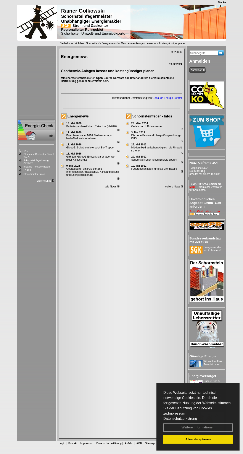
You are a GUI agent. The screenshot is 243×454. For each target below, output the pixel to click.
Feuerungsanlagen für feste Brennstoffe (154, 168)
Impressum (176, 413)
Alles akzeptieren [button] (198, 439)
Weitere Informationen (198, 427)
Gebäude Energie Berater (167, 97)
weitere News (174, 186)
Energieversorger (203, 376)
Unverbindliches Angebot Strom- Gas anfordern (205, 202)
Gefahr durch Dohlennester (147, 126)
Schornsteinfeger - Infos (152, 116)
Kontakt (72, 443)
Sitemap (149, 443)
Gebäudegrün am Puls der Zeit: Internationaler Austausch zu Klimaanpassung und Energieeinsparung (92, 171)
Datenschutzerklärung (180, 418)
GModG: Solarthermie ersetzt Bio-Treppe (90, 147)
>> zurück (176, 52)
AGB (139, 443)
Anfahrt (129, 443)
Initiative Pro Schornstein (37, 166)
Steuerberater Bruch (34, 174)
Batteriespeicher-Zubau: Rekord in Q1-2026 (91, 126)
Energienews (78, 116)
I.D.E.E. (28, 170)
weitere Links (45, 180)
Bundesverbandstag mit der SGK (205, 240)
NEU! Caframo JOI (204, 162)
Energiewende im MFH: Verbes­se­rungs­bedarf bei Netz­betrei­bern (89, 137)
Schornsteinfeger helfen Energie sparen (154, 159)
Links (24, 151)
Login (62, 443)
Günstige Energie (203, 356)
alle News (112, 186)
